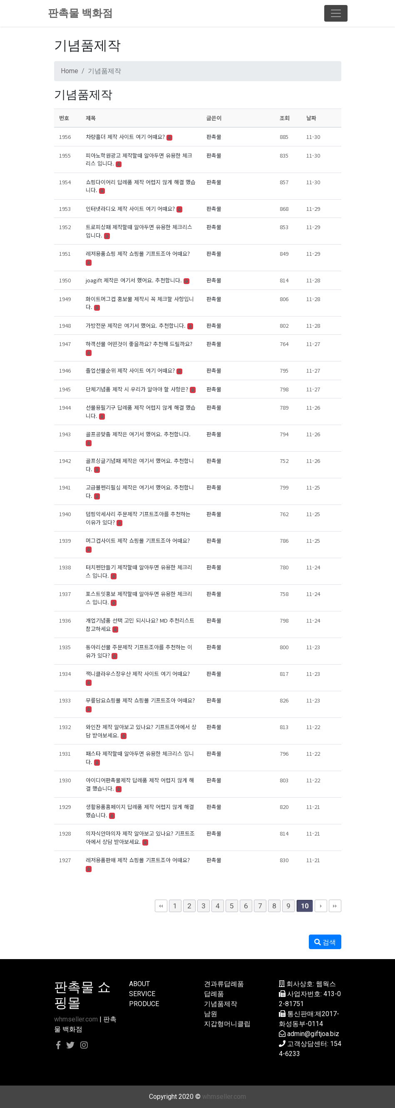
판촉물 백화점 (80, 13)
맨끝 (335, 906)
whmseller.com (76, 1019)
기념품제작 (220, 1004)
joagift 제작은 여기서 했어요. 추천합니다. (134, 280)
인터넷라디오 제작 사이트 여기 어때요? (130, 209)
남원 (210, 1014)
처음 (161, 906)
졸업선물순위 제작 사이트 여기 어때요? (130, 370)
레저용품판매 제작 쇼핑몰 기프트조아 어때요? (138, 860)
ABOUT (139, 984)
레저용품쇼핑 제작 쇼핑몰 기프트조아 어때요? (138, 253)
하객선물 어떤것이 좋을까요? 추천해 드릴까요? (139, 344)
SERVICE (142, 994)
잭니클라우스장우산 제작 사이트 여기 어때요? (138, 674)
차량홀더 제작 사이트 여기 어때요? (125, 137)
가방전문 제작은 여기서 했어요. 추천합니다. (136, 325)
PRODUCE (144, 1004)
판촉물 (213, 137)
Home (69, 71)
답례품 (214, 994)
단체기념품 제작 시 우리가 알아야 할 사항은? (137, 389)
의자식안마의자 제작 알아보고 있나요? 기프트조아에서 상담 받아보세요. (140, 837)
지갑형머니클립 (227, 1024)
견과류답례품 (224, 984)
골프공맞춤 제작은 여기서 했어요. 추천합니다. (138, 434)
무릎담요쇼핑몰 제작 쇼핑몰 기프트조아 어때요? (140, 700)
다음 (321, 906)
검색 (325, 942)
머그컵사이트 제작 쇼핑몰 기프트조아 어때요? (138, 540)
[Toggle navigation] (336, 13)
